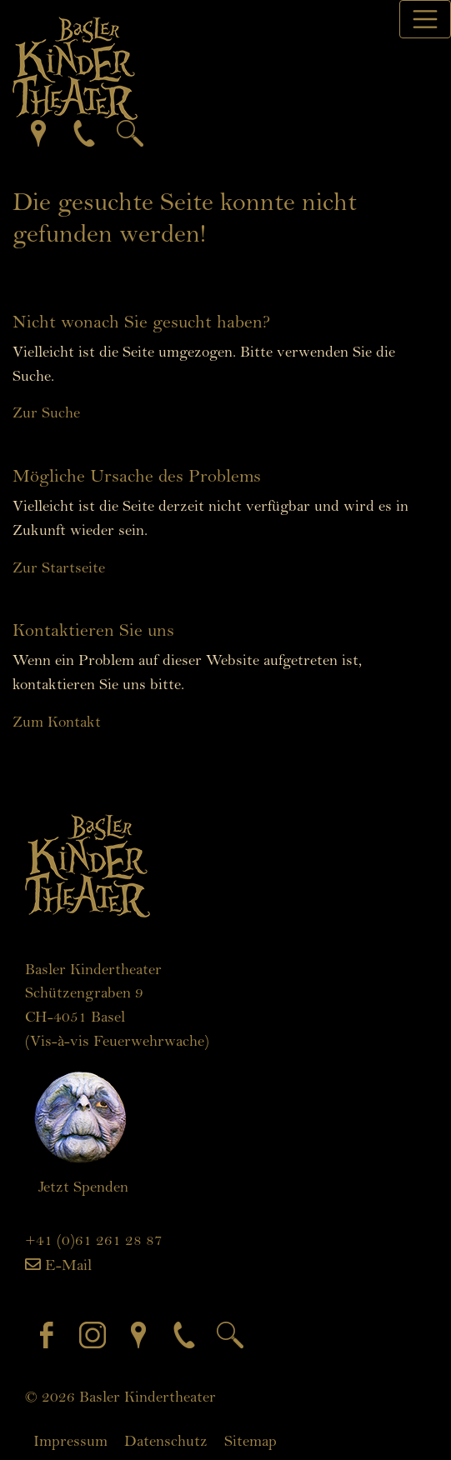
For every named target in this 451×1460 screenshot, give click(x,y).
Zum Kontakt (57, 721)
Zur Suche (46, 412)
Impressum (70, 1441)
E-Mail (68, 1265)
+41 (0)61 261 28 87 (94, 1240)
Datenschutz (166, 1441)
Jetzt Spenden (83, 1187)
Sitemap (250, 1441)
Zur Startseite (59, 567)
